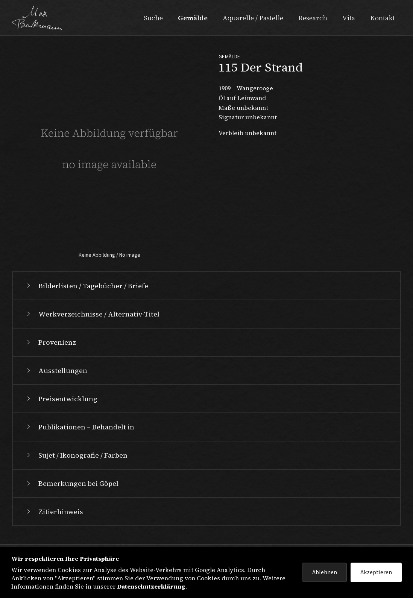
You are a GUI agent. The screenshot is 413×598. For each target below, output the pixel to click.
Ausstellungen (56, 370)
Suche (153, 18)
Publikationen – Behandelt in (79, 427)
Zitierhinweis (54, 511)
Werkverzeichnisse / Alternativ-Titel (92, 314)
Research (312, 18)
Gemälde (193, 18)
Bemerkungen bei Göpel (71, 483)
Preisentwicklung (61, 398)
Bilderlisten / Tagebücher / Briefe (86, 286)
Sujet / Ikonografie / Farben (76, 455)
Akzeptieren (376, 572)
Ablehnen (324, 572)
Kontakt (382, 18)
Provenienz (50, 342)
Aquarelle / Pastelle (253, 18)
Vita (348, 18)
